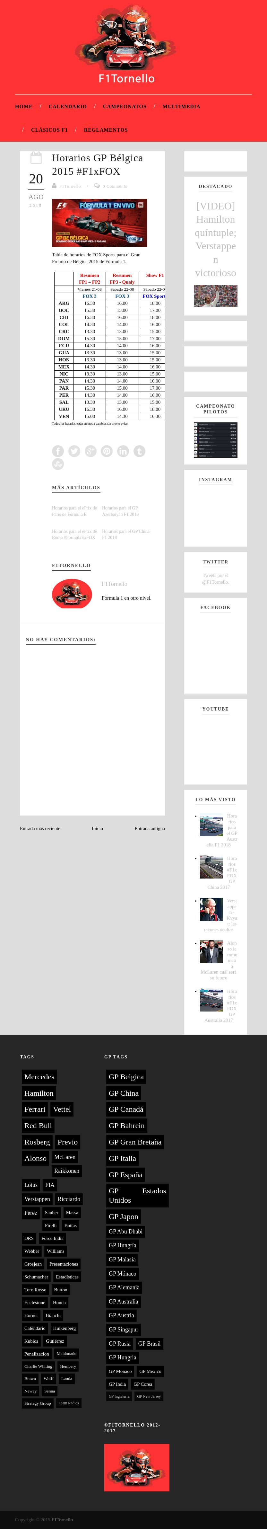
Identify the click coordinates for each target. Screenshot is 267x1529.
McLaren (64, 1157)
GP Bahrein (127, 1125)
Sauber (51, 1212)
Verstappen (37, 1199)
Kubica (31, 1341)
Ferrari (34, 1109)
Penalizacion (36, 1354)
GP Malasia (122, 1259)
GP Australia (123, 1301)
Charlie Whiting (38, 1366)
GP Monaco (120, 1371)
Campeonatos (125, 106)
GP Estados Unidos (137, 1195)
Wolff (49, 1378)
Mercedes (39, 1077)
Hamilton (39, 1093)
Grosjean (33, 1264)
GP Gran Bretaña (135, 1142)
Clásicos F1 (49, 130)
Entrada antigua (149, 828)
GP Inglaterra (119, 1396)
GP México (150, 1371)
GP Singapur (123, 1329)
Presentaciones (63, 1264)
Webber (31, 1251)
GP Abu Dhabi (125, 1231)
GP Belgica (126, 1077)
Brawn (30, 1378)
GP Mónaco (122, 1273)
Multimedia (182, 106)
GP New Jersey (149, 1396)
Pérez (30, 1213)
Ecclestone (34, 1302)
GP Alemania (124, 1287)
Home (24, 106)
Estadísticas (67, 1276)
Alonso (35, 1158)
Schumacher (36, 1276)
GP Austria (121, 1315)
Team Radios (69, 1403)
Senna (49, 1391)
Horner (31, 1315)
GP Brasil (149, 1343)
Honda (59, 1302)
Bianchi (53, 1315)
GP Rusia (120, 1343)
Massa (72, 1212)
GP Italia (122, 1158)
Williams (55, 1251)
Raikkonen (66, 1171)
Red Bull (38, 1125)
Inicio (97, 828)
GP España (125, 1175)
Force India (52, 1238)
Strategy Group (37, 1403)
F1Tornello (70, 186)
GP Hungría (122, 1245)
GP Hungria (122, 1357)
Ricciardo (69, 1199)
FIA (50, 1185)
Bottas (71, 1225)
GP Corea (143, 1384)
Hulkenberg (64, 1328)
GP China (124, 1093)
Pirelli (51, 1225)
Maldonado (67, 1353)
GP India (117, 1384)
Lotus (31, 1185)
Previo (68, 1142)
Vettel (62, 1109)
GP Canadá (126, 1109)
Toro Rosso (35, 1289)
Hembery (68, 1366)
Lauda (66, 1378)
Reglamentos (106, 130)
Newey (30, 1391)
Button (60, 1289)
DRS (29, 1238)
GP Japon (123, 1216)
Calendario (68, 106)
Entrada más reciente (40, 828)
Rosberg (37, 1142)
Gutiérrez (55, 1341)
